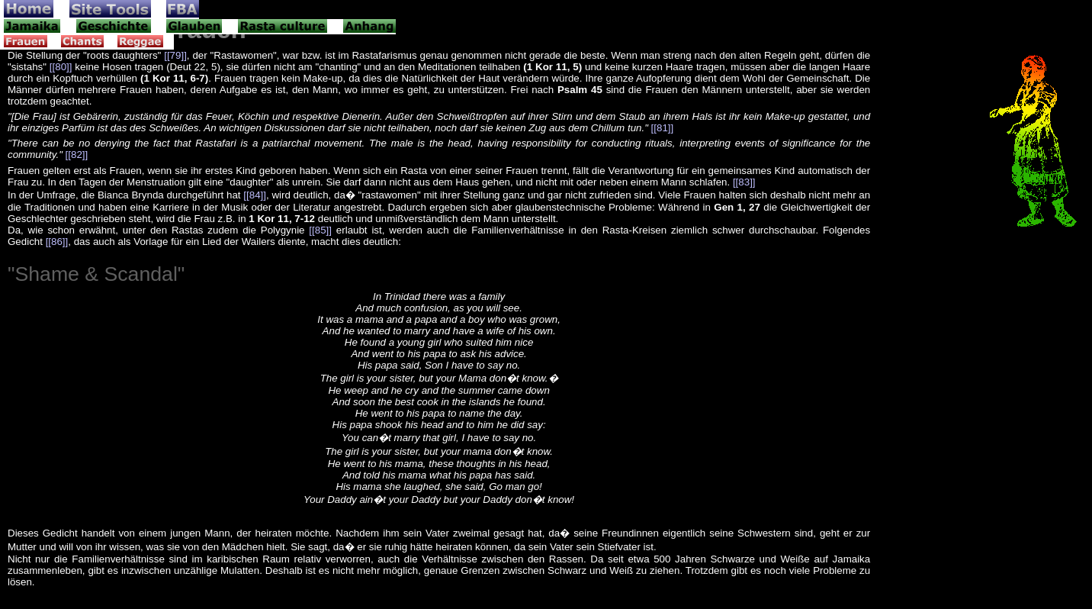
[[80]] (61, 66)
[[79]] (175, 55)
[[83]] (744, 182)
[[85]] (320, 230)
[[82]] (77, 154)
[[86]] (57, 241)
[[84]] (254, 195)
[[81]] (662, 128)
